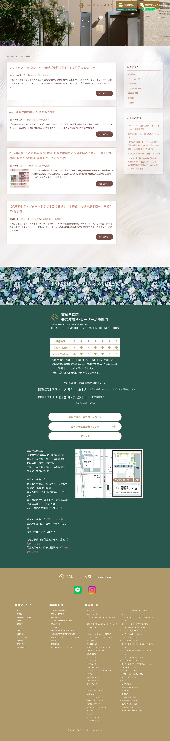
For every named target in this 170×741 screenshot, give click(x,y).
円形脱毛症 (55, 644)
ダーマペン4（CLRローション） (133, 657)
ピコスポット (91, 610)
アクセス (98, 436)
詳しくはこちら (55, 519)
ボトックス (126, 680)
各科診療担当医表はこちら (93, 426)
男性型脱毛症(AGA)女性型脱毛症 (62, 630)
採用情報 (20, 640)
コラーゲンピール (93, 680)
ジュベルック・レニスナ (130, 637)
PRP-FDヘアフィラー (94, 704)
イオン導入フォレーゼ (94, 677)
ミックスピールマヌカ (94, 697)
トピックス (35, 218)
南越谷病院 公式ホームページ (92, 416)
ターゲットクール (93, 720)
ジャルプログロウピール (95, 690)
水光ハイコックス (93, 717)
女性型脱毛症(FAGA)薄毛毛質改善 (63, 634)
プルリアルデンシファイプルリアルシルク (137, 627)
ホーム (11, 56)
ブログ (20, 56)
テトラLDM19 (92, 644)
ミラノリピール (92, 684)
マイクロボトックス (129, 677)
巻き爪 (53, 640)
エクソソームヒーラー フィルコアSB (99, 637)
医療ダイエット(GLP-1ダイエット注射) (65, 637)
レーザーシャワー (93, 657)
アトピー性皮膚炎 (57, 614)
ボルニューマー (92, 664)
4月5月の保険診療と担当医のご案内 (32, 112)
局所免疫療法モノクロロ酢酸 (61, 647)
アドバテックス (92, 640)
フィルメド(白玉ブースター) (132, 634)
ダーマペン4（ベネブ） (130, 640)
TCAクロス (90, 714)
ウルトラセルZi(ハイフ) (95, 667)
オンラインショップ (24, 637)
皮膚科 (48, 75)
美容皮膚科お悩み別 (24, 617)
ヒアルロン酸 (126, 684)
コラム (19, 630)
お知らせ (20, 634)
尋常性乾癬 (55, 617)
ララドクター (91, 687)
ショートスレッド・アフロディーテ (99, 670)
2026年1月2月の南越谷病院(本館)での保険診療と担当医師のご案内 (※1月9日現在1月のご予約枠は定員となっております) (144, 163)
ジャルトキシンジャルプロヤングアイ (135, 624)
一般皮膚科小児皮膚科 (59, 610)
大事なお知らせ (37, 75)
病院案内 (20, 614)
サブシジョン (91, 710)
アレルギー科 (56, 624)
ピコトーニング (92, 614)
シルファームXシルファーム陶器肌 (99, 634)
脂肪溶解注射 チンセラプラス (132, 687)
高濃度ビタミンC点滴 (129, 700)
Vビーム (89, 630)
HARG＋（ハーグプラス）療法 (97, 707)
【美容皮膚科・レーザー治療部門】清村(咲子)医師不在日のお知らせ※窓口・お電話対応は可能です (144, 145)
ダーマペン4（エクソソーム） (132, 660)
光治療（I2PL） (92, 654)
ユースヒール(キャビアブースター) (134, 630)
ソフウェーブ (91, 660)
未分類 (131, 102)
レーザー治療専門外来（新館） (62, 620)
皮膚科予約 (20, 644)
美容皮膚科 (133, 93)
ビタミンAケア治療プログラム (132, 710)
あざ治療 (132, 74)
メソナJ (89, 674)
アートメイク (134, 78)
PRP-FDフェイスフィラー (96, 700)
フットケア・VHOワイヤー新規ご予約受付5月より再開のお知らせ (52, 67)
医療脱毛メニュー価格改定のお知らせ (144, 135)
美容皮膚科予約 (22, 647)
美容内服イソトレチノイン (131, 707)
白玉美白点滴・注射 (129, 697)
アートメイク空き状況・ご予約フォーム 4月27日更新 (143, 127)
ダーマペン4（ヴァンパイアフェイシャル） (137, 664)
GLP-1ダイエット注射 (129, 704)
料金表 (19, 620)
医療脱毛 (20, 624)
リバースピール (92, 694)
